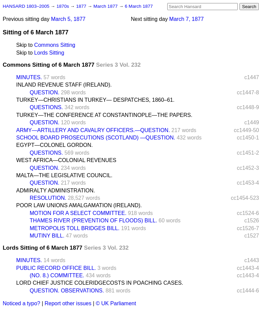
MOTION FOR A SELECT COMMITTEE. (78, 213)
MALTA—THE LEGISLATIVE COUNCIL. (64, 175)
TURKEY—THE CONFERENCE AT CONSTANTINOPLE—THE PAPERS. (104, 115)
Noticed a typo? (21, 303)
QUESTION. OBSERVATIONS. (67, 290)
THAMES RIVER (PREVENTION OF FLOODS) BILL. (93, 220)
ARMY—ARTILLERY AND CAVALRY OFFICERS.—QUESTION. (93, 130)
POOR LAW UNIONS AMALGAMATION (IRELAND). (79, 205)
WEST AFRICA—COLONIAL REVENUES (66, 160)
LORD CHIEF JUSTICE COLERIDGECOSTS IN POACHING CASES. (99, 283)
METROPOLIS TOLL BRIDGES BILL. (74, 228)
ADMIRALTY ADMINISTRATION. (55, 190)
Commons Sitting (54, 45)
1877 (82, 6)
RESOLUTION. (48, 198)
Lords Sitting (49, 53)
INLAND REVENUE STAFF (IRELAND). (64, 85)
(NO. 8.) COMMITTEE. (57, 275)
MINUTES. (29, 77)
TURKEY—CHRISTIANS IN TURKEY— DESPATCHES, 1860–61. (95, 100)
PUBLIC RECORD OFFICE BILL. (56, 268)
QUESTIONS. (46, 107)
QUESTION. (44, 92)
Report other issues (68, 303)
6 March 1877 (139, 6)
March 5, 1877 (68, 19)
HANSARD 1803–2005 (26, 6)
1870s (63, 6)
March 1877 (106, 6)
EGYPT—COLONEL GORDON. (54, 145)
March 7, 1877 (186, 19)
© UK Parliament (116, 303)
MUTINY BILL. (47, 236)
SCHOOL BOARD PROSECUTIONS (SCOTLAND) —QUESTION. (95, 137)
